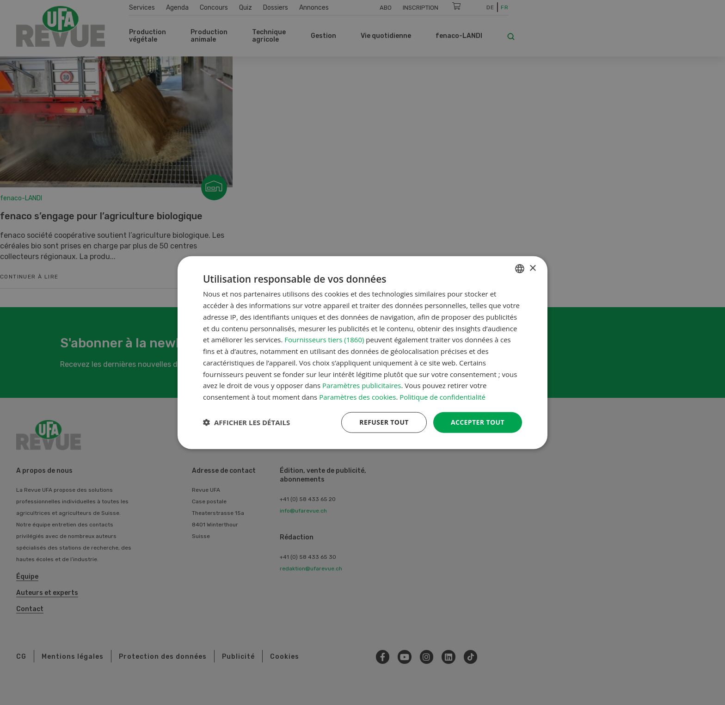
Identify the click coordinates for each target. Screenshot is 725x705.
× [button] (532, 268)
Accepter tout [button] (477, 422)
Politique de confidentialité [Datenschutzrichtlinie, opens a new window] (442, 397)
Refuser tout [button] (384, 422)
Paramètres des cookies (357, 397)
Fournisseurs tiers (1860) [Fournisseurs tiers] (324, 339)
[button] (246, 422)
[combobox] (519, 268)
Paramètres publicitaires (361, 385)
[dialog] (362, 352)
